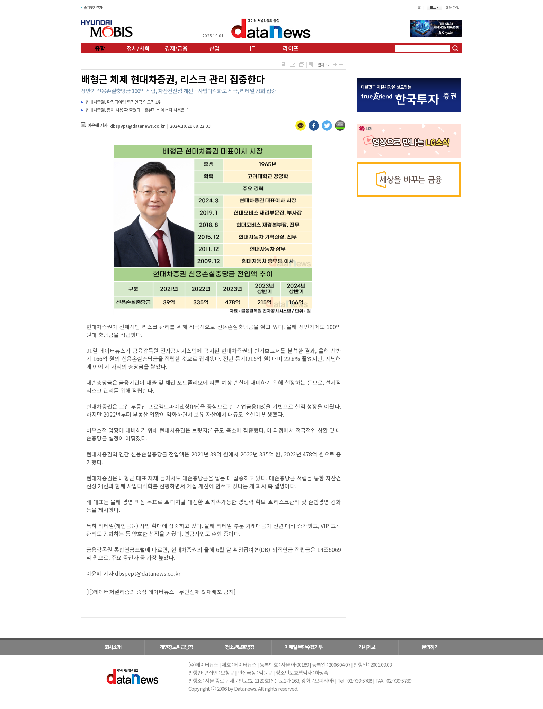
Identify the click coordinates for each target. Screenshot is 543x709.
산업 (214, 48)
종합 (100, 48)
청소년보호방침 (239, 647)
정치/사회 (138, 48)
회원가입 (453, 7)
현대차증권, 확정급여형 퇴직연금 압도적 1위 (123, 102)
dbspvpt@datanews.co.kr (137, 126)
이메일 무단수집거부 (303, 647)
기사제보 (366, 647)
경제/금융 (176, 48)
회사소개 (113, 647)
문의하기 (430, 647)
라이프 (291, 48)
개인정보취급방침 (176, 647)
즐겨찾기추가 (92, 7)
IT (252, 48)
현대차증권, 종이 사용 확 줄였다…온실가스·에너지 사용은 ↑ (138, 110)
